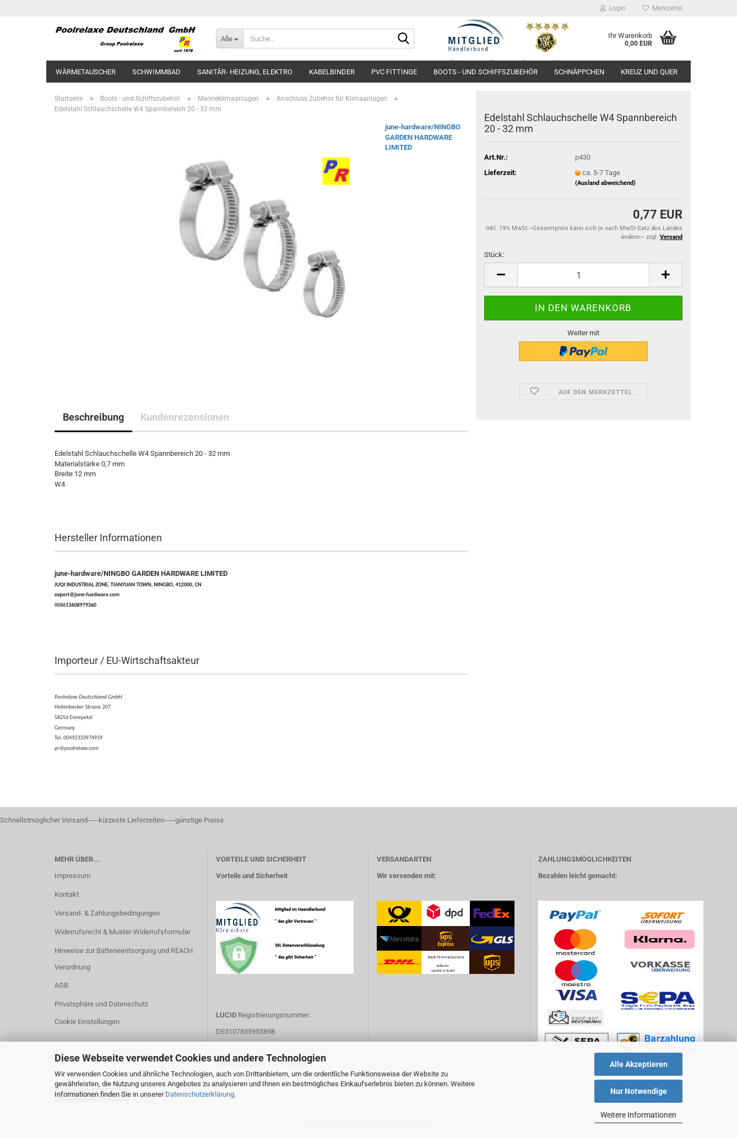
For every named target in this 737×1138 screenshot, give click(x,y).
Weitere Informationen (638, 1114)
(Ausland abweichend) (605, 183)
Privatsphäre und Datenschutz (101, 1004)
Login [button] (613, 8)
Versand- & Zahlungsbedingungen (107, 913)
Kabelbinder (332, 72)
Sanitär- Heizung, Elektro (244, 72)
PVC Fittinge (394, 72)
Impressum (72, 876)
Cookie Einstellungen (87, 1021)
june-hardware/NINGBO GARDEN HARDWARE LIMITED (422, 137)
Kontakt (67, 894)
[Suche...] (229, 38)
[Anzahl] (583, 275)
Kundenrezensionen (184, 417)
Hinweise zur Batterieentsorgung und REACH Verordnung (124, 958)
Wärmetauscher (86, 72)
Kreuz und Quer (649, 72)
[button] (500, 275)
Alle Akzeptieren (639, 1064)
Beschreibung (93, 417)
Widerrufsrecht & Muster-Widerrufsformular (123, 932)
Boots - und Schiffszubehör (485, 72)
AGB (61, 985)
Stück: (494, 255)
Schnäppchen (579, 72)
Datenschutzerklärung (199, 1094)
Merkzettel (662, 8)
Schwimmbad (156, 72)
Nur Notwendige (638, 1091)
